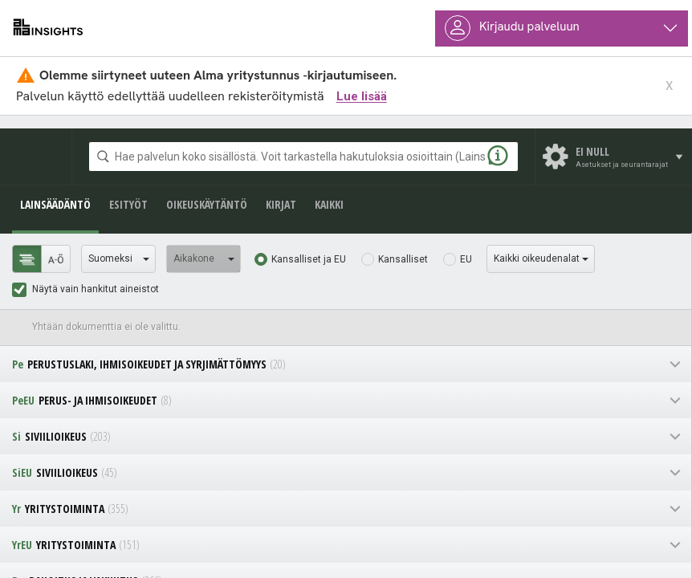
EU (466, 259)
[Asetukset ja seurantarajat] (613, 156)
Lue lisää (361, 96)
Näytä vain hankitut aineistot (95, 289)
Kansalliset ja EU (308, 259)
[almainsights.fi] (48, 28)
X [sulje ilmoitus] (669, 86)
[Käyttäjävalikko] (561, 28)
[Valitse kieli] (118, 259)
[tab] (27, 259)
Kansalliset (403, 259)
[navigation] (345, 364)
